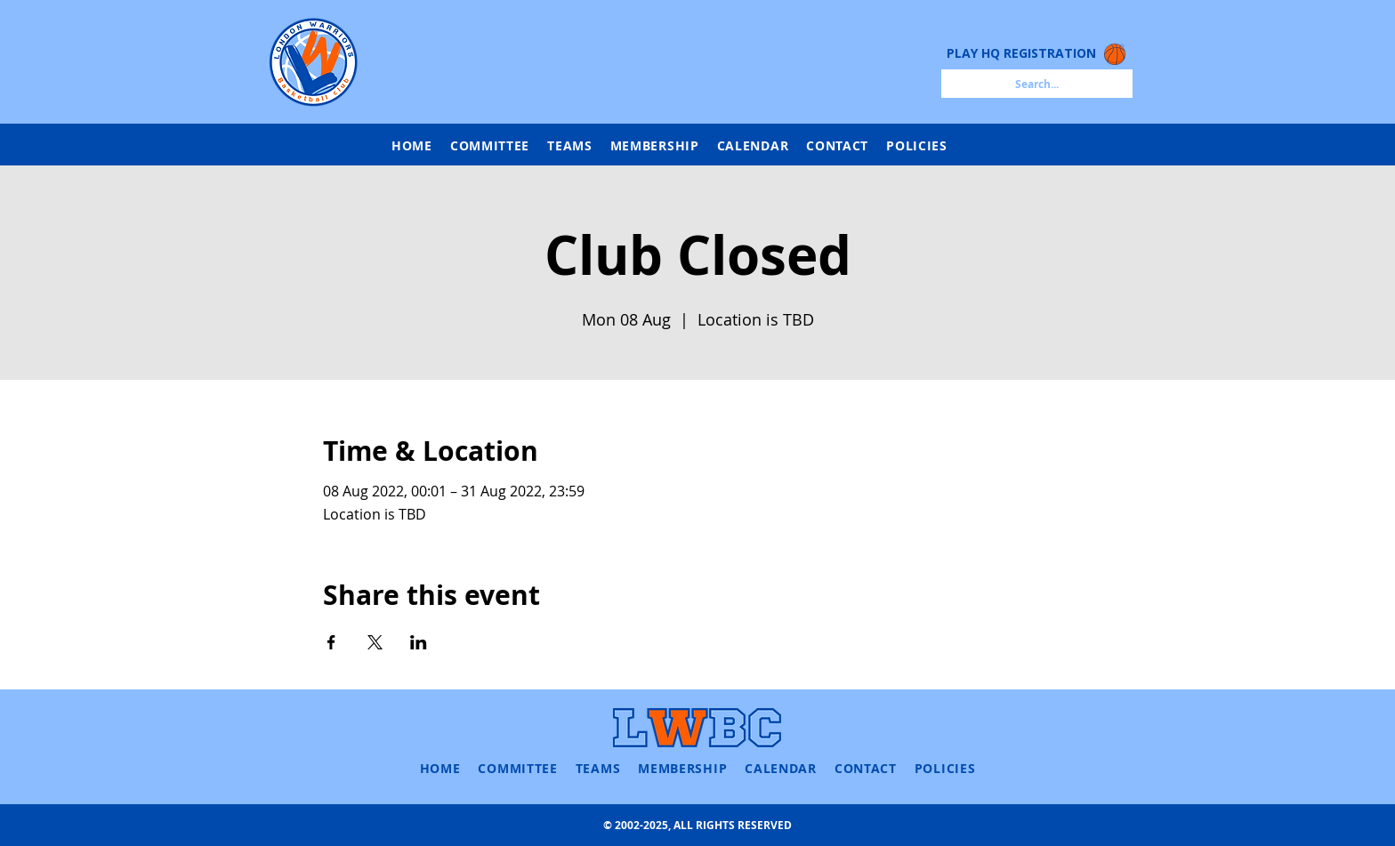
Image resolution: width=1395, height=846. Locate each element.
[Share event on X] (375, 642)
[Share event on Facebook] (331, 642)
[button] (569, 145)
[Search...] (1037, 83)
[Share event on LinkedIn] (418, 642)
